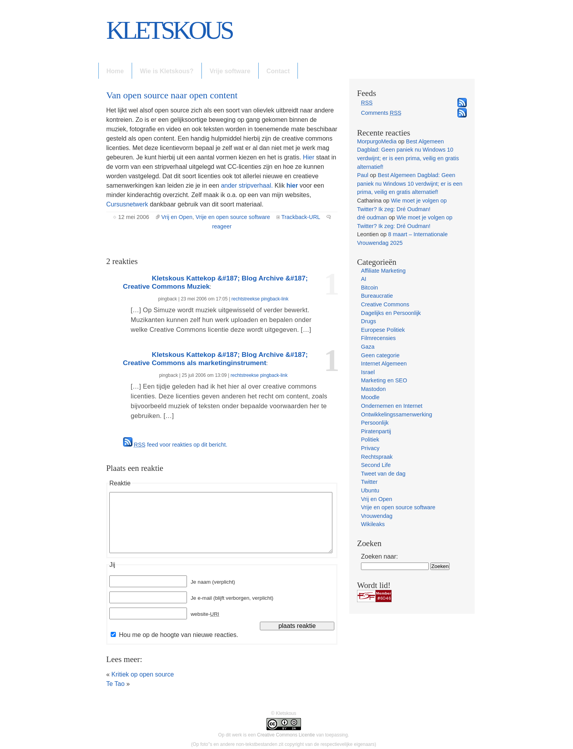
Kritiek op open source (142, 674)
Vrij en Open (176, 217)
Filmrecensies (378, 338)
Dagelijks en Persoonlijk (391, 313)
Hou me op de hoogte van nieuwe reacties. (178, 634)
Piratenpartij (376, 431)
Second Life (376, 465)
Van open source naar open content (172, 95)
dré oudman (372, 217)
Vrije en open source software (233, 217)
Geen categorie (380, 355)
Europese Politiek (383, 330)
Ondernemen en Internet (391, 406)
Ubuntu (370, 490)
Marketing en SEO (384, 380)
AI (363, 279)
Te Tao (115, 683)
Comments (381, 113)
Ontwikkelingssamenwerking (396, 414)
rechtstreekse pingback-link (260, 299)
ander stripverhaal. (248, 185)
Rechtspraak (377, 457)
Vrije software (230, 71)
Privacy (370, 448)
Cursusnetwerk (127, 204)
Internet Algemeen (384, 363)
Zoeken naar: (379, 556)
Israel (368, 372)
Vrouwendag (376, 516)
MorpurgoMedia (377, 141)
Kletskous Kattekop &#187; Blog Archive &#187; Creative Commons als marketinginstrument (215, 359)
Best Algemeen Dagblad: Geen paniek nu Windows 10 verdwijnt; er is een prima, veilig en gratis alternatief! (409, 183)
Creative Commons (385, 304)
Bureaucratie (377, 296)
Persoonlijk (374, 423)
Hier (309, 157)
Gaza (367, 347)
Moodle (370, 397)
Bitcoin (369, 287)
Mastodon (373, 389)
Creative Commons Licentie (286, 735)
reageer (222, 226)
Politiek (370, 439)
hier (292, 185)
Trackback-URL (300, 217)
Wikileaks (373, 524)
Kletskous (169, 30)
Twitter (369, 482)
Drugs (368, 321)
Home (115, 71)
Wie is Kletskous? (167, 71)
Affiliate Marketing (383, 271)
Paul (362, 175)
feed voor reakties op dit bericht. (180, 444)
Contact (278, 71)
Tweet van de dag (383, 473)
